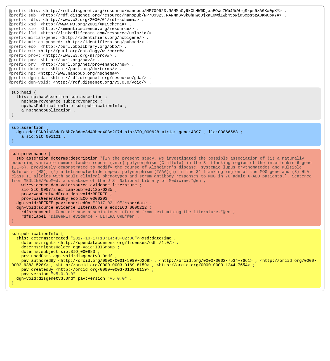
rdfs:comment (36, 257)
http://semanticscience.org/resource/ (87, 34)
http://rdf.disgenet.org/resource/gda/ (98, 95)
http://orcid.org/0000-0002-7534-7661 (205, 316)
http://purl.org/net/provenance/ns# (85, 78)
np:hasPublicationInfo (47, 129)
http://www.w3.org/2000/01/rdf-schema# (91, 22)
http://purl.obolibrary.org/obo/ (81, 56)
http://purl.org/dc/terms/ (83, 84)
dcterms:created (49, 288)
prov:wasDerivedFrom (44, 235)
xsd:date (137, 246)
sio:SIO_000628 (142, 159)
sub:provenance (80, 123)
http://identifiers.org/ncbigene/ (102, 45)
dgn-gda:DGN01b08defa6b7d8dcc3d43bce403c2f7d (69, 159)
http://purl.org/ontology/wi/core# (81, 62)
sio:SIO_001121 (43, 165)
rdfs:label (33, 263)
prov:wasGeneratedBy (44, 240)
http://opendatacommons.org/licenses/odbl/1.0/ (116, 293)
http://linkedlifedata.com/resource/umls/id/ (96, 39)
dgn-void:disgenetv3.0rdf (82, 310)
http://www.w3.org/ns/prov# (78, 67)
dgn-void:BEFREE (88, 235)
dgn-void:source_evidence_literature (94, 224)
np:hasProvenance (41, 123)
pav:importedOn (73, 246)
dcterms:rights (38, 293)
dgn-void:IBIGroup (94, 299)
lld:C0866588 (223, 159)
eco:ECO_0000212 (128, 252)
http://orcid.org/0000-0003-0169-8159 (102, 321)
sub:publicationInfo (99, 129)
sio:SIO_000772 (38, 229)
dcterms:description (74, 190)
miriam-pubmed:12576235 (85, 229)
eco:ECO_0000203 (88, 240)
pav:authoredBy (38, 316)
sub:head (21, 112)
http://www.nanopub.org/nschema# (79, 89)
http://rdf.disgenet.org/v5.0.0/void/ (99, 101)
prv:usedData (36, 310)
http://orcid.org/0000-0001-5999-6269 (105, 316)
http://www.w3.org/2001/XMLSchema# (83, 28)
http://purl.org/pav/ (67, 73)
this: (22, 117)
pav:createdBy (37, 327)
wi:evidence (34, 224)
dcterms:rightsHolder (45, 299)
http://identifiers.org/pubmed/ (105, 50)
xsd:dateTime (156, 288)
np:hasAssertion (49, 117)
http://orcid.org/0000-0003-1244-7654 (203, 321)
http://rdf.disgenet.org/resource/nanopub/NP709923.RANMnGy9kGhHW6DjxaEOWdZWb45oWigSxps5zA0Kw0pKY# (161, 17)
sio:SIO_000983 (78, 305)
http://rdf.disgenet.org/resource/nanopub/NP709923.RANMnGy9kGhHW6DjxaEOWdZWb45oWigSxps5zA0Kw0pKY (162, 11)
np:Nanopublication (48, 134)
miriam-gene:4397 (181, 159)
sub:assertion (86, 117)
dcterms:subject (39, 305)
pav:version (34, 333)
